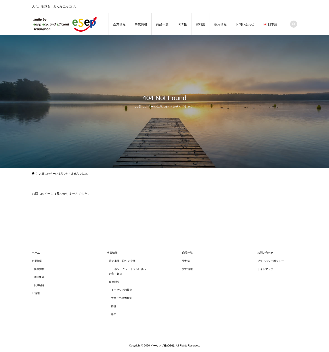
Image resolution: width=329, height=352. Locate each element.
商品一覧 (162, 24)
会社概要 (39, 277)
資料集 (200, 24)
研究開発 (114, 281)
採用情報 (220, 24)
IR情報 (182, 24)
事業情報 (141, 24)
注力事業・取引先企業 (122, 260)
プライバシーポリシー (270, 260)
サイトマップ (265, 269)
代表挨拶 (39, 269)
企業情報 (119, 24)
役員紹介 (39, 285)
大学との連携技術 (121, 298)
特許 (113, 306)
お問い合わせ (245, 24)
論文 (113, 314)
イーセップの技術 (121, 289)
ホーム (36, 252)
